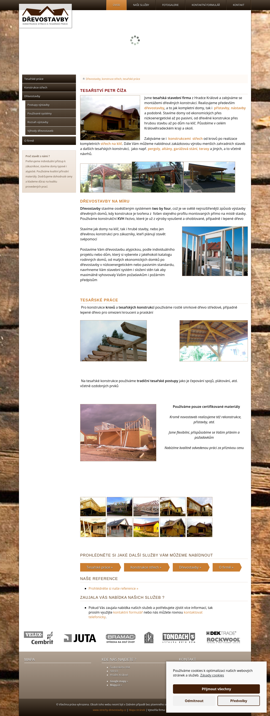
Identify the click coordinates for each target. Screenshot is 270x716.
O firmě (29, 141)
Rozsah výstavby (37, 122)
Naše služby (141, 5)
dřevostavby (154, 108)
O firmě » (226, 567)
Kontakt (238, 5)
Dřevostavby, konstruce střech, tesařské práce (113, 79)
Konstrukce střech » (145, 567)
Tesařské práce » (99, 567)
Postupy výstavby (38, 105)
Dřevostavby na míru (105, 201)
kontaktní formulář (128, 612)
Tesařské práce (33, 79)
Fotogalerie (170, 5)
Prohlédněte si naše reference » (113, 588)
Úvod (116, 5)
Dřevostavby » (190, 567)
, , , (178, 148)
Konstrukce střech (35, 87)
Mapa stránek (137, 710)
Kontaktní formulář (206, 5)
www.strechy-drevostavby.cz (109, 710)
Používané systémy (39, 113)
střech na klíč (111, 143)
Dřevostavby (32, 96)
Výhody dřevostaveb (40, 131)
